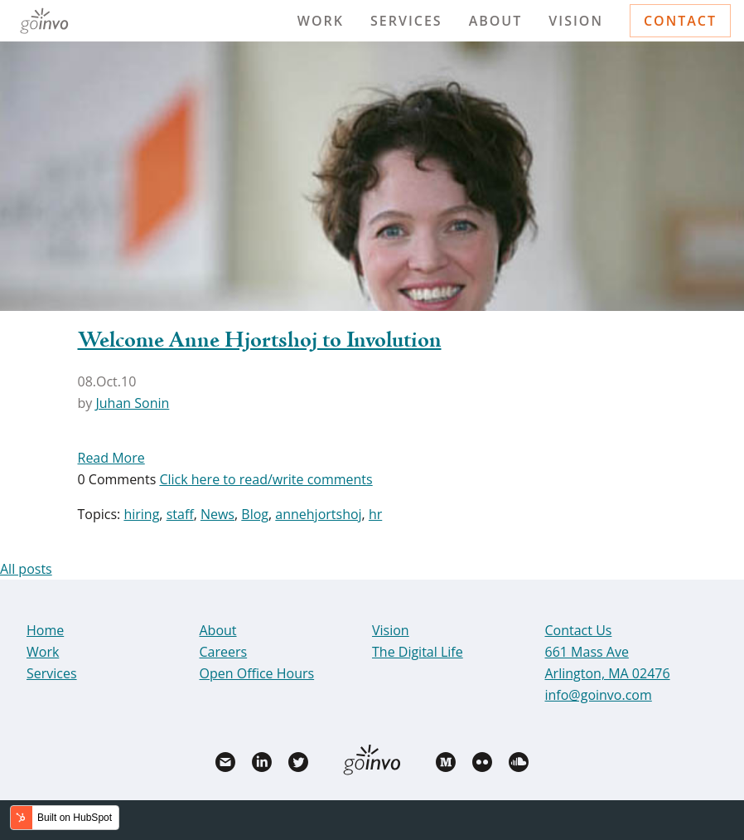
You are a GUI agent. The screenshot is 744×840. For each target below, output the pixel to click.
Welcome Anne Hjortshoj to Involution (260, 341)
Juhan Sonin (132, 403)
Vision (575, 21)
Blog (254, 514)
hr (375, 514)
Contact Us (578, 630)
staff (180, 514)
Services (406, 21)
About (496, 21)
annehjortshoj (318, 514)
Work (320, 21)
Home (45, 630)
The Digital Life (417, 652)
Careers (224, 652)
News (217, 514)
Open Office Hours (257, 673)
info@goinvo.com (598, 695)
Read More (111, 458)
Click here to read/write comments (265, 479)
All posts (26, 569)
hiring (141, 514)
